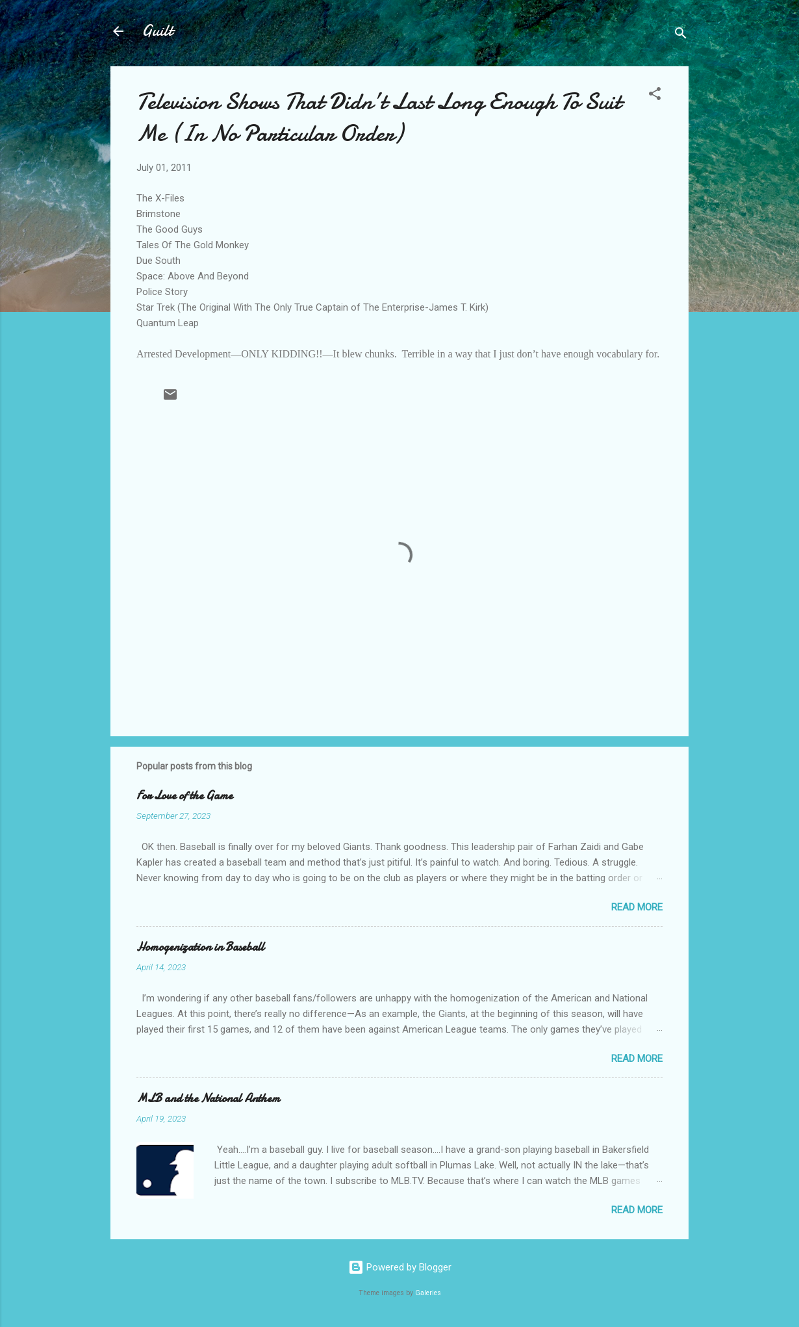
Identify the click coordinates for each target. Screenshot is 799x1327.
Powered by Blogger (399, 1267)
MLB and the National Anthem (208, 1098)
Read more (637, 907)
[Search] (681, 35)
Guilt (157, 31)
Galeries (428, 1293)
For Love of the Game (184, 796)
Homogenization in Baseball (200, 947)
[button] (655, 96)
